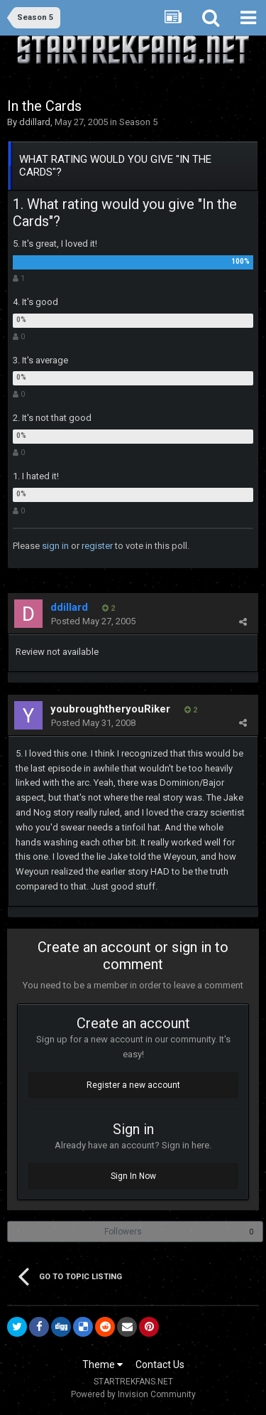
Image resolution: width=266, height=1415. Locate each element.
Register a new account (133, 1085)
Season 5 (138, 122)
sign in (55, 545)
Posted (93, 621)
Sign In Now (133, 1176)
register (97, 545)
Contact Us (159, 1364)
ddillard (34, 122)
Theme (102, 1364)
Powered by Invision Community (133, 1394)
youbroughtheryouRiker (110, 709)
